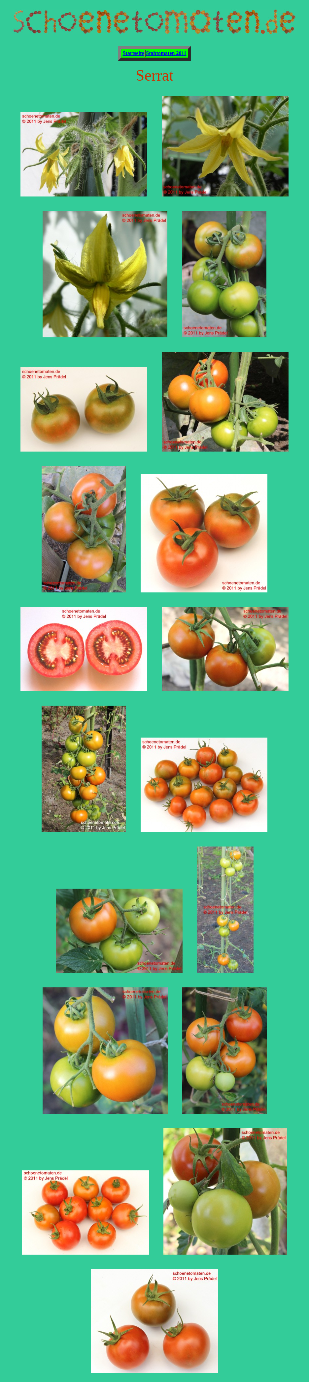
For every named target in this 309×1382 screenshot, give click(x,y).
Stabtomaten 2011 (166, 53)
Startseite (133, 53)
